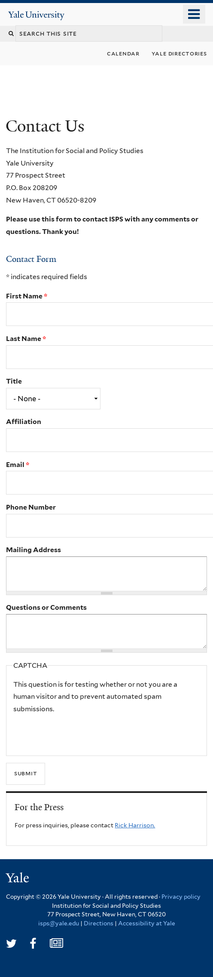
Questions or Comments (46, 607)
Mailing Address (33, 550)
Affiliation (23, 422)
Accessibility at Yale (146, 923)
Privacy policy (181, 896)
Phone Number (31, 507)
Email (17, 465)
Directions (98, 923)
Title (14, 381)
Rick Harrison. (135, 825)
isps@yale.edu (58, 923)
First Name (26, 296)
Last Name (26, 339)
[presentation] (78, 732)
